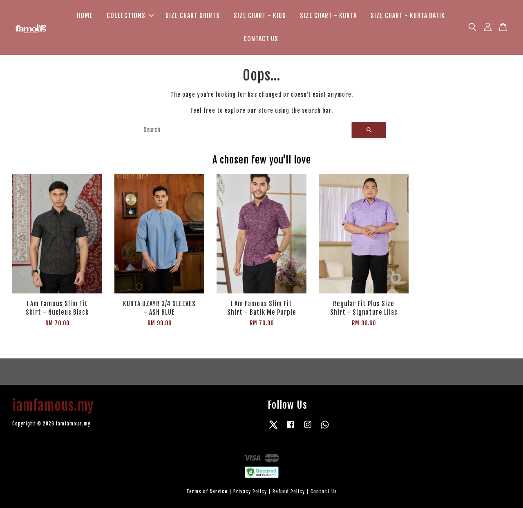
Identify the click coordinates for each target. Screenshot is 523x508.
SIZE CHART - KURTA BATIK (408, 15)
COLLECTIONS (130, 15)
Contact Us (324, 491)
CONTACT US (261, 39)
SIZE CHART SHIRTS (192, 15)
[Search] (244, 130)
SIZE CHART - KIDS (260, 15)
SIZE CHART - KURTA (328, 15)
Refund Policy (289, 491)
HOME (85, 15)
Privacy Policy (250, 491)
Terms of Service (207, 491)
